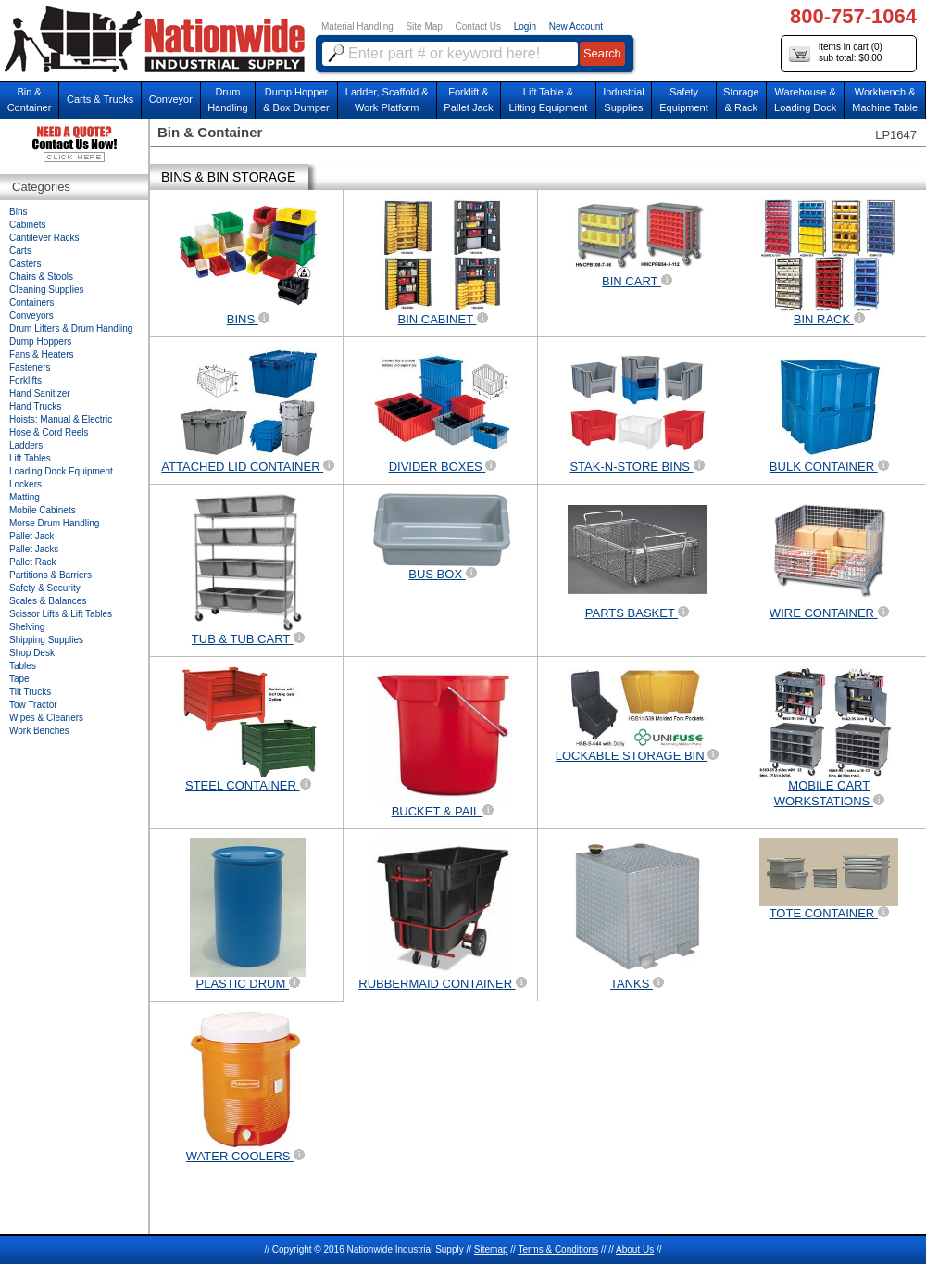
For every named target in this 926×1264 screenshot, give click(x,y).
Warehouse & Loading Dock (805, 99)
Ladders (26, 445)
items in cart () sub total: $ (835, 53)
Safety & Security (45, 588)
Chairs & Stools (41, 277)
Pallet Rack (32, 562)
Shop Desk (32, 653)
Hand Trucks (35, 406)
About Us (635, 1250)
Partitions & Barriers (50, 575)
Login (525, 26)
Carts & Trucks (100, 99)
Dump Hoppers (40, 341)
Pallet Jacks (33, 549)
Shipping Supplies (46, 640)
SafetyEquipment (683, 99)
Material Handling (357, 26)
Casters (25, 264)
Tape (19, 679)
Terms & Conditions (558, 1250)
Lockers (25, 484)
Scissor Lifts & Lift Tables (60, 614)
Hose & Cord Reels (49, 432)
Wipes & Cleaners (46, 718)
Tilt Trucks (30, 692)
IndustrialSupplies (623, 99)
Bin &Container (29, 99)
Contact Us (478, 26)
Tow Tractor (33, 705)
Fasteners (29, 367)
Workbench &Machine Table (885, 99)
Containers (31, 302)
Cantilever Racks (44, 238)
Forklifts (25, 380)
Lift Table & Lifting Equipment (547, 99)
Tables (22, 666)
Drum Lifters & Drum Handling (70, 328)
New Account (576, 26)
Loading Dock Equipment (61, 471)
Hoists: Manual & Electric (60, 419)
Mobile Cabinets (42, 510)
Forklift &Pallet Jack (468, 99)
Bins (18, 212)
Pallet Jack (31, 536)
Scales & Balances (47, 601)
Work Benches (39, 731)
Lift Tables (30, 458)
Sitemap (491, 1250)
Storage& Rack (741, 99)
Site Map (424, 26)
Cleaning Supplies (46, 289)
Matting (24, 497)
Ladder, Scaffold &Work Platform (387, 99)
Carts (20, 251)
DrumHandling (227, 99)
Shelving (26, 627)
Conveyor (171, 99)
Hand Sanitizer (39, 393)
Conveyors (31, 315)
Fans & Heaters (41, 354)
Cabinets (27, 225)
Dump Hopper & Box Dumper (296, 99)
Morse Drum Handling (54, 523)
